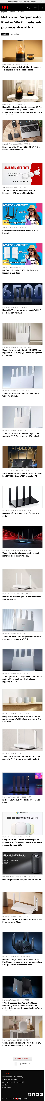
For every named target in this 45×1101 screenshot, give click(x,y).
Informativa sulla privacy (12, 1077)
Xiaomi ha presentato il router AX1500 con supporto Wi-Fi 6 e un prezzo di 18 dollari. (21, 757)
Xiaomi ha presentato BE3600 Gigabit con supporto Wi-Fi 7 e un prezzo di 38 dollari (20, 434)
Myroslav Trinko (9, 307)
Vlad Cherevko (8, 470)
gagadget (4, 12)
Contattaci (6, 1088)
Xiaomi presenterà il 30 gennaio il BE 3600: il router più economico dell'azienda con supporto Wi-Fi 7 (22, 679)
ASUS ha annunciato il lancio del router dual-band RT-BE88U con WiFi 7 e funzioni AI (22, 474)
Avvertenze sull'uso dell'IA (13, 1082)
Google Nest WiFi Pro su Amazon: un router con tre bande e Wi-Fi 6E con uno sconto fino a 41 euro (21, 719)
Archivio (26, 1064)
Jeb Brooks (7, 187)
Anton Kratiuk (8, 64)
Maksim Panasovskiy (11, 876)
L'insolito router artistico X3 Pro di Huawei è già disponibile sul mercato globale (21, 68)
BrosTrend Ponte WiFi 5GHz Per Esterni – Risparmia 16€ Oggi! (20, 271)
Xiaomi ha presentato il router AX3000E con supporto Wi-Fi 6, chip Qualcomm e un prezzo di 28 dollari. (22, 353)
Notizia (12, 12)
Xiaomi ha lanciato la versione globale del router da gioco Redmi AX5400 (20, 554)
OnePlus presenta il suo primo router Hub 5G (21, 879)
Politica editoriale (9, 1079)
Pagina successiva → (22, 1059)
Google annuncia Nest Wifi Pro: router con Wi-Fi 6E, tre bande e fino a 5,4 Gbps (22, 1044)
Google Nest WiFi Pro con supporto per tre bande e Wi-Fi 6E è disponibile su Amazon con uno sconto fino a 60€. (22, 842)
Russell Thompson (10, 144)
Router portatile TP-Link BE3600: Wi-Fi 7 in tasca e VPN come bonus (21, 148)
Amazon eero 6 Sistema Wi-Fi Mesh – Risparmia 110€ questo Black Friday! (18, 191)
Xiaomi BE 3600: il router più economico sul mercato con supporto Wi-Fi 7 (21, 638)
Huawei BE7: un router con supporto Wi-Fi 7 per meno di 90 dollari (21, 311)
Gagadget (5, 7)
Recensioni (15, 34)
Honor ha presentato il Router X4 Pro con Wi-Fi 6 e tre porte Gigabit (22, 920)
